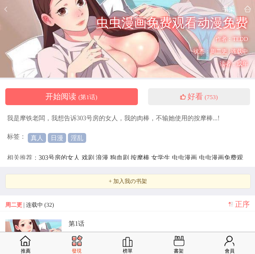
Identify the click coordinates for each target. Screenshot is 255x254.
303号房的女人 (60, 157)
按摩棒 (140, 157)
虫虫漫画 (185, 157)
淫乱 (77, 137)
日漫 (57, 137)
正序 (242, 204)
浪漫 (103, 157)
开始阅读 (71, 96)
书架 (228, 9)
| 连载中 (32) (29, 204)
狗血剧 (120, 157)
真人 (37, 137)
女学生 (161, 157)
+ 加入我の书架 (128, 181)
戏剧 (89, 157)
